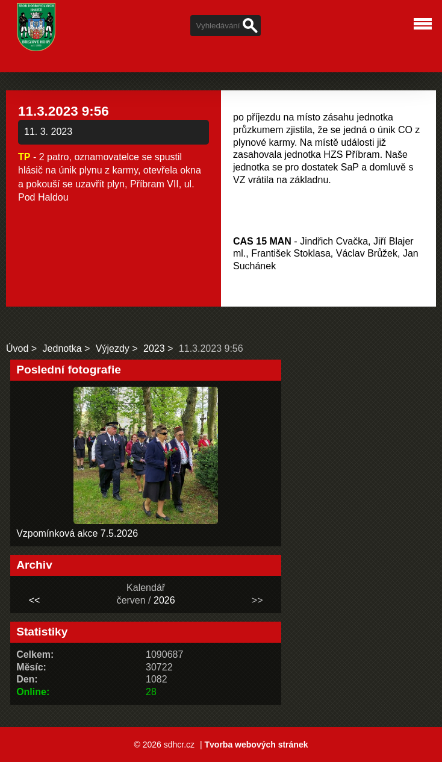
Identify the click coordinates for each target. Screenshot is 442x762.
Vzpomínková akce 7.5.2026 (77, 533)
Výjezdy (112, 348)
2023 (154, 348)
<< (34, 600)
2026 (164, 600)
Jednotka (62, 348)
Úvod (17, 348)
